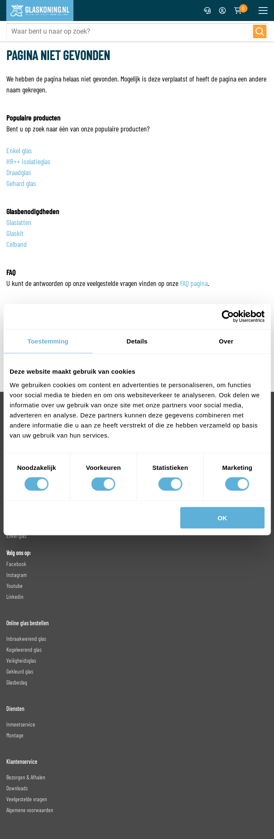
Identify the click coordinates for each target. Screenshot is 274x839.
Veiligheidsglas (21, 660)
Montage (14, 735)
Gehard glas (21, 183)
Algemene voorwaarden (29, 809)
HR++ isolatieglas (28, 161)
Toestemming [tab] (47, 341)
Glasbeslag (16, 682)
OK (222, 517)
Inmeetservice (20, 724)
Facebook (16, 563)
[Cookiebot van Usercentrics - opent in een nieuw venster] (227, 316)
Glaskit (14, 233)
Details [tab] (137, 341)
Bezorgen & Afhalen (25, 777)
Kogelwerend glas (24, 649)
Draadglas (18, 172)
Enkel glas (19, 150)
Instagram (16, 574)
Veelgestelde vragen (26, 798)
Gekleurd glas (19, 671)
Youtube (14, 585)
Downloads (17, 788)
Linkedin (14, 596)
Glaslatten (18, 222)
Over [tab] (226, 341)
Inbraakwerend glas (26, 638)
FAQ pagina (194, 283)
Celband (16, 244)
